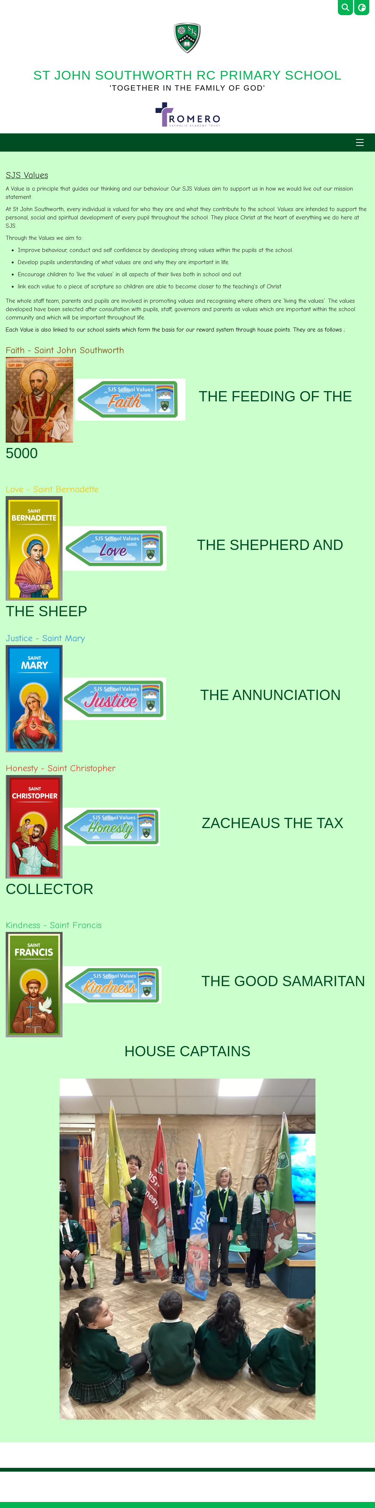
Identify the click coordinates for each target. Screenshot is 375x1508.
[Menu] (359, 142)
